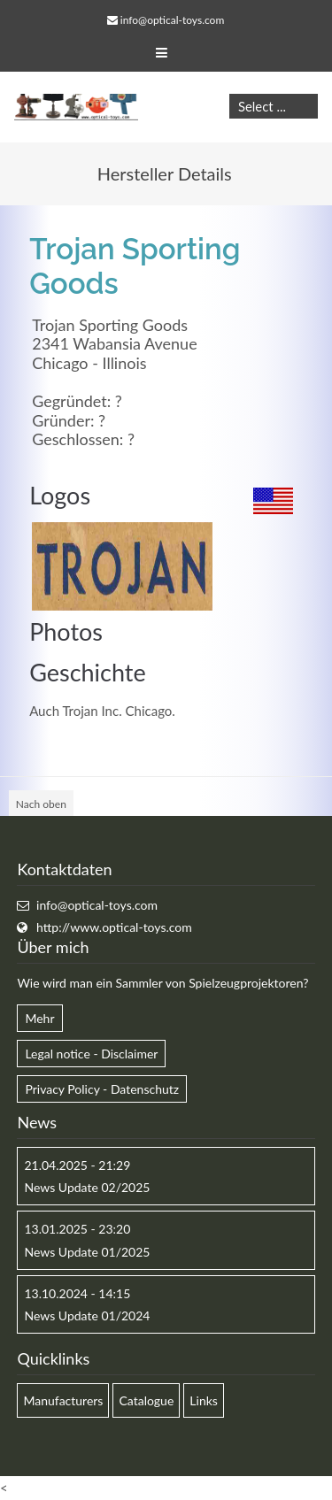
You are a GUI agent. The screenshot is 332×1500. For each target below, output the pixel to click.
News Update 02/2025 (87, 1187)
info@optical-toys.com (172, 20)
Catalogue (146, 1400)
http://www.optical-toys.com (114, 927)
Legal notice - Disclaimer (91, 1053)
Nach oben (41, 804)
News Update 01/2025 (87, 1251)
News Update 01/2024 (87, 1315)
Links (203, 1400)
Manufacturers (63, 1400)
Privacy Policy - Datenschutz (102, 1088)
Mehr (39, 1018)
